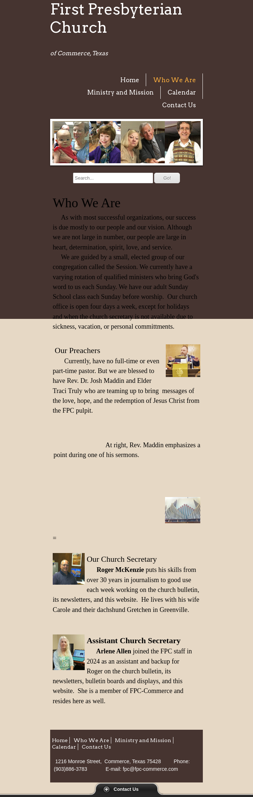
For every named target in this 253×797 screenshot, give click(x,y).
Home (129, 80)
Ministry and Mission (120, 92)
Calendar (182, 92)
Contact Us (126, 789)
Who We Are (174, 80)
